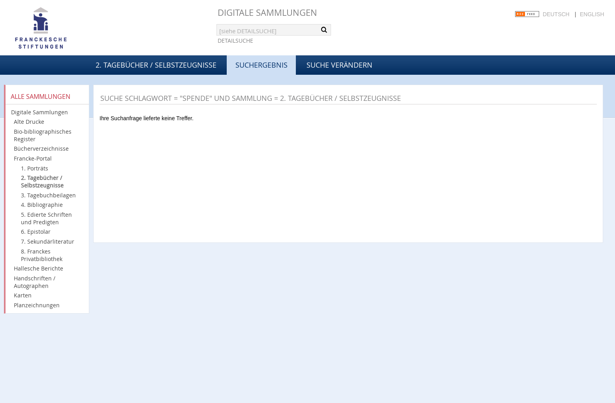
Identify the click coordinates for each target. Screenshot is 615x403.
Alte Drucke (29, 121)
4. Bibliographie (42, 204)
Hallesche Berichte (38, 268)
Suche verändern (339, 65)
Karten (23, 295)
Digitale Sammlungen (267, 12)
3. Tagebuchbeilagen (48, 195)
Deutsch (556, 14)
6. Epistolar (36, 231)
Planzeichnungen (37, 305)
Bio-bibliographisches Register (42, 135)
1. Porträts (34, 168)
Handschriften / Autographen (34, 281)
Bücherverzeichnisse (41, 148)
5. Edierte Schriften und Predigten (46, 218)
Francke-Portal (33, 158)
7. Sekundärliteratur (47, 241)
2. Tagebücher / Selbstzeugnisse (156, 65)
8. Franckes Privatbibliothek (41, 255)
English (592, 14)
